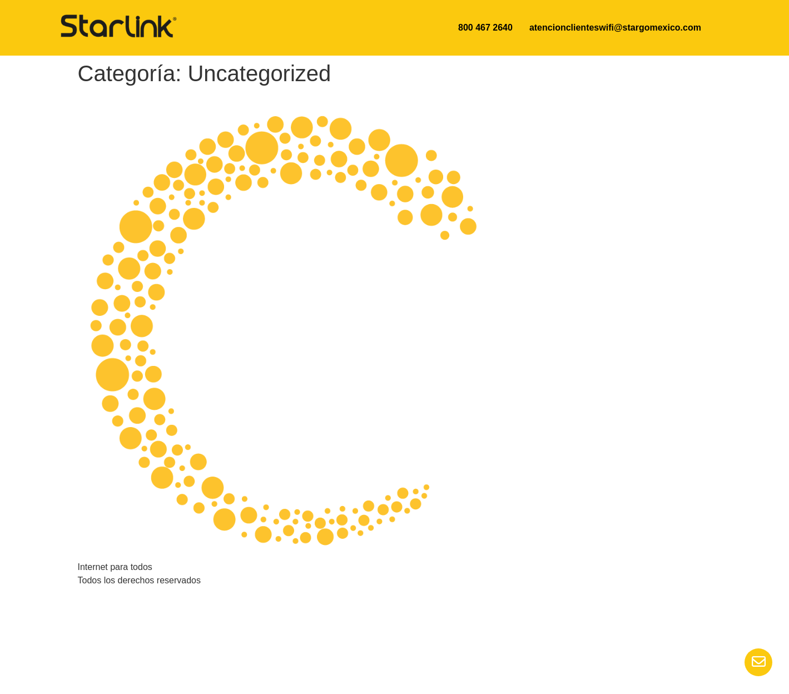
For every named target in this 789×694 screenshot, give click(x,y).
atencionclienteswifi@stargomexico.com (615, 27)
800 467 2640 (485, 27)
